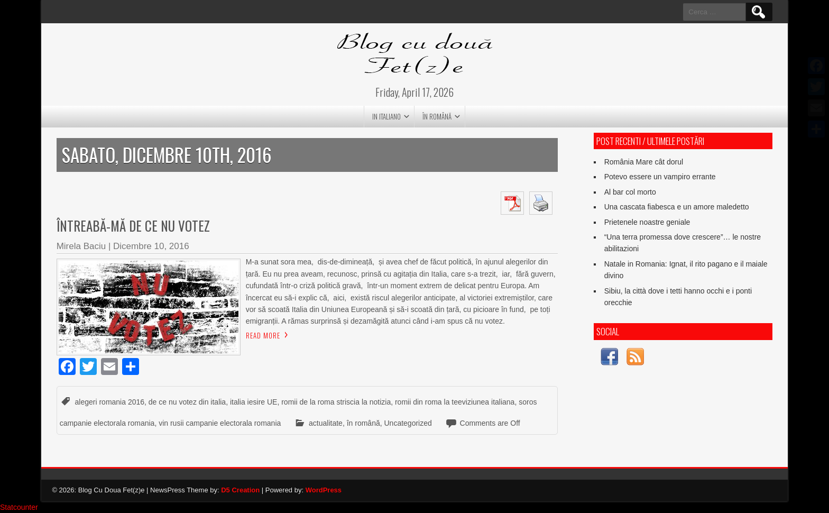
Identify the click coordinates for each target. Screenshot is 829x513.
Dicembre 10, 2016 (151, 246)
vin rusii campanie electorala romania (220, 423)
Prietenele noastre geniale (647, 222)
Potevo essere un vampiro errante (660, 176)
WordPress (324, 490)
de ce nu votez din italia (187, 402)
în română (437, 116)
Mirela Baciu (81, 246)
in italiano (386, 116)
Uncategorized (408, 423)
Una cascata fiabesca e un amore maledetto (676, 207)
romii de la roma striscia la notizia (336, 402)
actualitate (326, 423)
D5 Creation (240, 490)
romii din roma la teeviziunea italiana (454, 402)
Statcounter (19, 507)
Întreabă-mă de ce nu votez (133, 225)
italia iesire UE (253, 402)
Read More (263, 335)
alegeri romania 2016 (110, 402)
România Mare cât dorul (643, 162)
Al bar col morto (630, 192)
